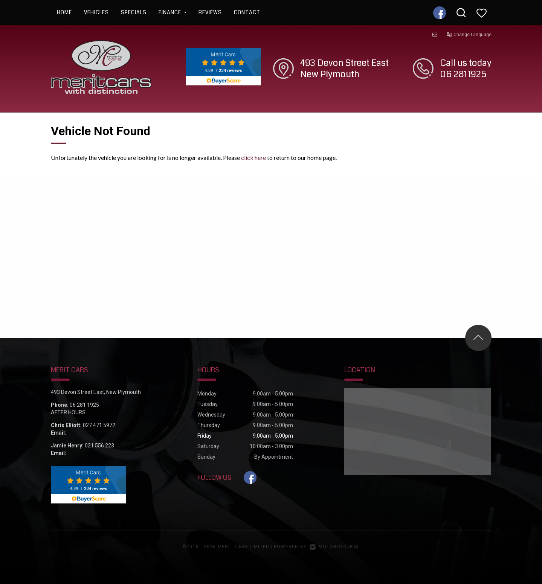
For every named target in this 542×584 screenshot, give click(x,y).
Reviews (210, 12)
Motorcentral (335, 546)
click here (253, 157)
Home (64, 12)
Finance (172, 12)
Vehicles (96, 12)
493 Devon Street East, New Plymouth (96, 392)
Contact (247, 12)
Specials (134, 12)
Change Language (469, 34)
